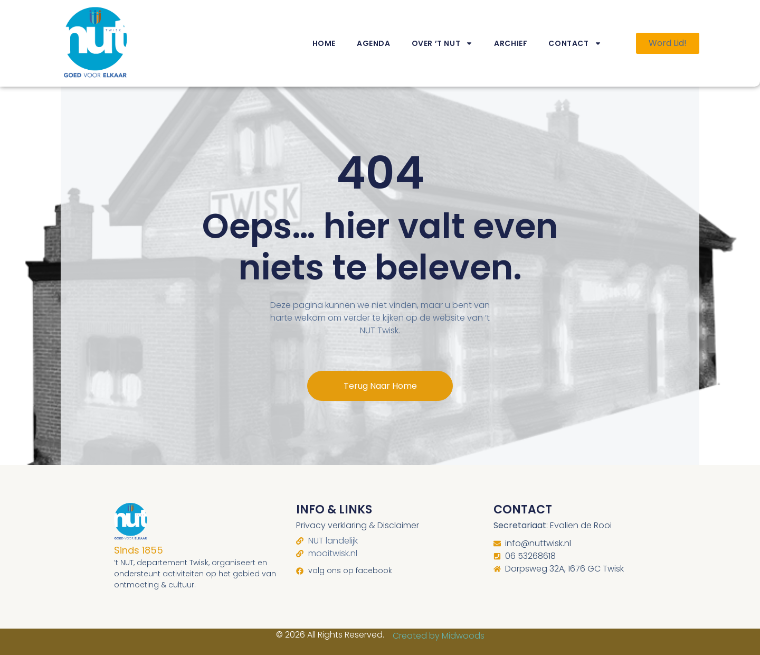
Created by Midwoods (438, 636)
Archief (510, 43)
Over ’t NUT (442, 43)
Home (324, 43)
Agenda (374, 43)
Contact (574, 43)
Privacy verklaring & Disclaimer (357, 525)
